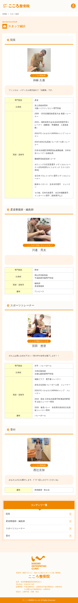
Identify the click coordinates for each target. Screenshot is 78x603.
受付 (8, 536)
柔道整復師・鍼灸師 (15, 521)
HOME (4, 14)
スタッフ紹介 (14, 14)
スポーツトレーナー (15, 528)
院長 (8, 514)
